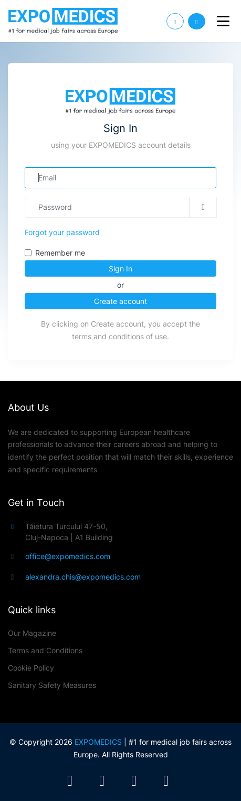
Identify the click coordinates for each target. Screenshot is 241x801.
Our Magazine (32, 632)
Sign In (120, 268)
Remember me (60, 252)
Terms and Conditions (45, 650)
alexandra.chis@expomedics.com (83, 576)
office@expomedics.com (67, 556)
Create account (120, 301)
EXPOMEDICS (98, 741)
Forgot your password (62, 232)
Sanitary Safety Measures (52, 685)
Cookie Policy (31, 667)
